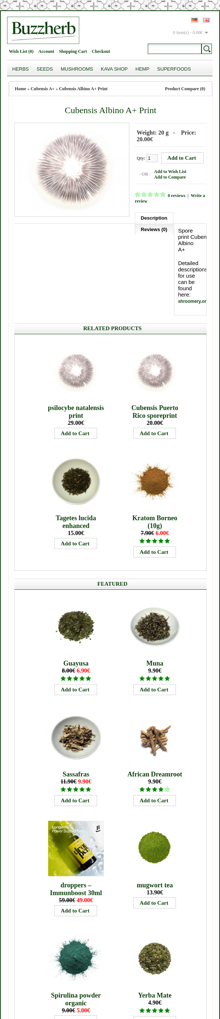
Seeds (45, 69)
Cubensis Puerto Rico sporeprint (155, 360)
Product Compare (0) (185, 88)
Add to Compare (167, 176)
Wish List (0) (21, 51)
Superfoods (174, 69)
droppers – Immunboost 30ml (76, 837)
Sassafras (76, 722)
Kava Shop (114, 69)
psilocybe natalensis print (76, 360)
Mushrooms (77, 69)
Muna (154, 611)
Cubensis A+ (43, 88)
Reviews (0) (33, 228)
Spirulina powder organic (76, 947)
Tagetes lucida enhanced (76, 470)
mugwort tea (155, 833)
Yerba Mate (154, 943)
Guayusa (76, 611)
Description (151, 216)
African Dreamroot (154, 722)
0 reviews (173, 194)
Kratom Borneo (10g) (154, 470)
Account (46, 51)
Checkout (101, 51)
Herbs (20, 69)
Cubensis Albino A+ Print (83, 88)
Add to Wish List (167, 170)
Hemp (143, 69)
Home (20, 88)
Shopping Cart (73, 51)
